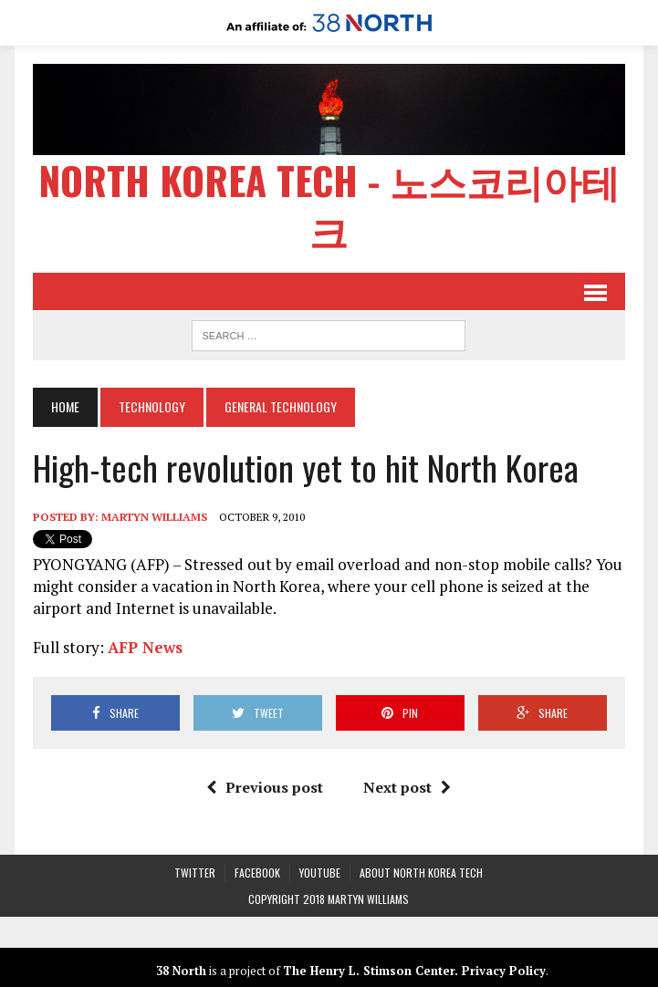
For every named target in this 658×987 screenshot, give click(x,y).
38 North (181, 970)
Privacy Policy (504, 970)
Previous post (264, 787)
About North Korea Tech (421, 872)
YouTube (319, 872)
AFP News (145, 647)
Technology (152, 406)
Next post (407, 787)
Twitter (194, 872)
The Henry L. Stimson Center (368, 970)
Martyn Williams (154, 517)
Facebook (257, 872)
